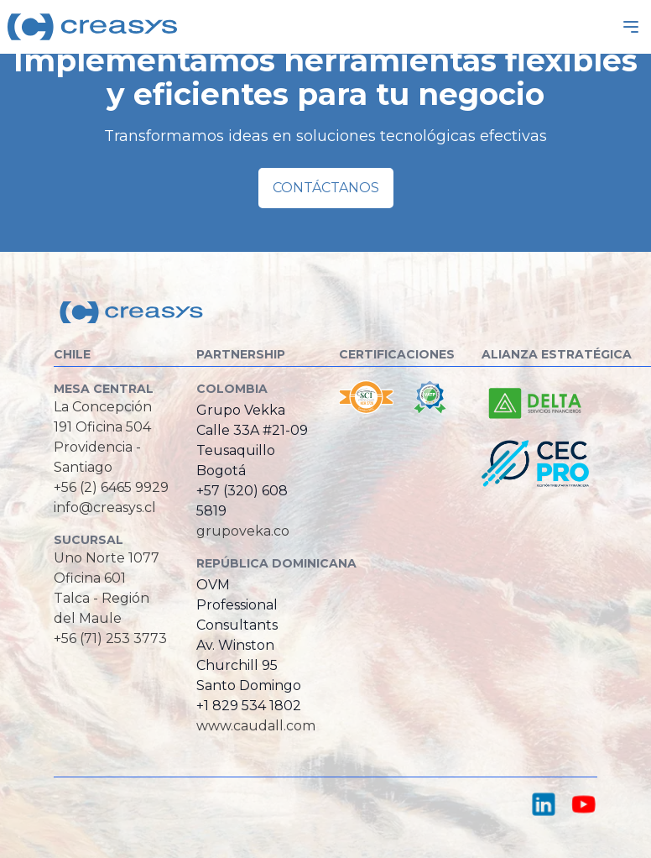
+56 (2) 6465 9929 (111, 487)
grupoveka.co (242, 531)
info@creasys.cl (105, 507)
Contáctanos (326, 188)
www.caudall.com (255, 726)
